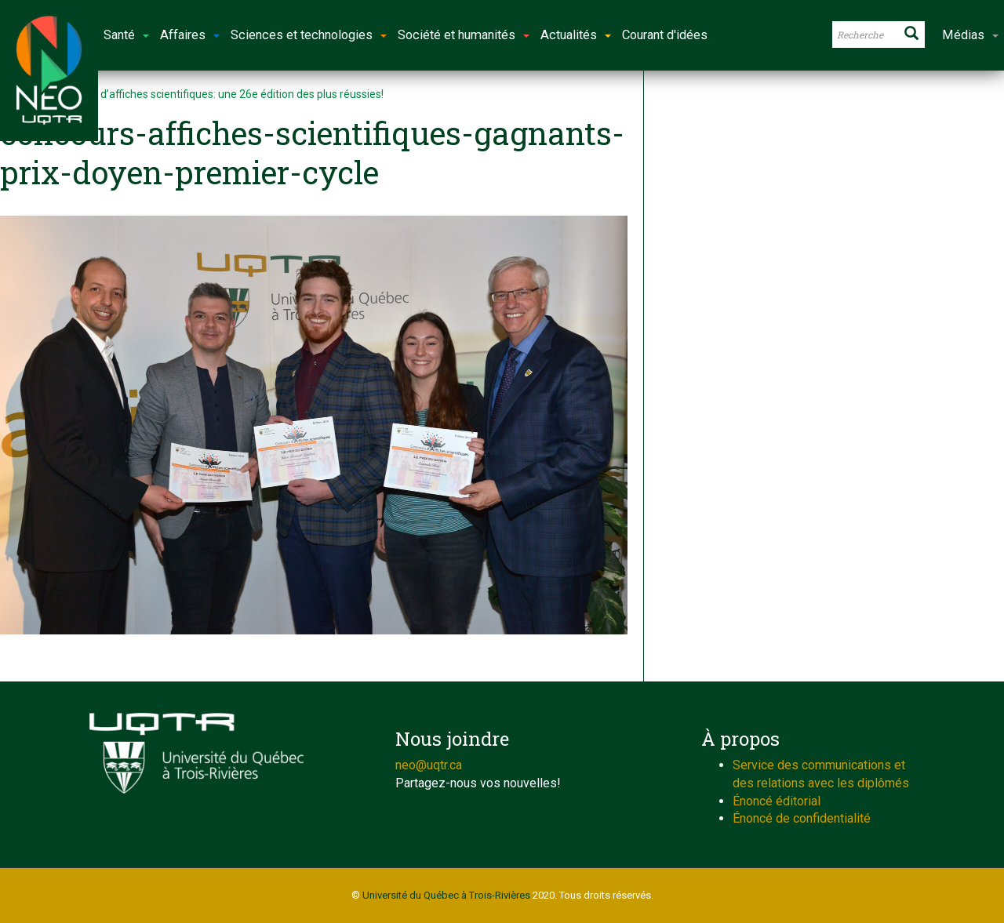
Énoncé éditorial (776, 801)
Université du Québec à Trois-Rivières (446, 895)
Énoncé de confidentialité (802, 818)
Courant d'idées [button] (665, 34)
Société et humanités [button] (463, 34)
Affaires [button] (190, 34)
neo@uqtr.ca (428, 765)
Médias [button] (970, 34)
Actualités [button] (575, 34)
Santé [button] (126, 34)
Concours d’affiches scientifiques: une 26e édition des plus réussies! (217, 94)
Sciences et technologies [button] (309, 34)
